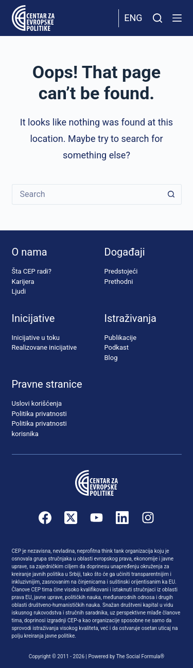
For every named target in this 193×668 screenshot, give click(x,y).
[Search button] (171, 194)
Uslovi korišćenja (37, 403)
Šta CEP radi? (31, 271)
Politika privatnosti (39, 414)
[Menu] (177, 18)
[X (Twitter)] (70, 517)
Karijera (23, 281)
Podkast (116, 347)
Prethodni (118, 281)
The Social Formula (138, 656)
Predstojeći (121, 271)
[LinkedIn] (122, 517)
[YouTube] (96, 517)
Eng (133, 17)
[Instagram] (148, 517)
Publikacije (120, 337)
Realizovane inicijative (44, 347)
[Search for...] (86, 194)
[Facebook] (45, 517)
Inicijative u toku (36, 337)
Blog (111, 358)
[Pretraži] (157, 18)
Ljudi (19, 291)
